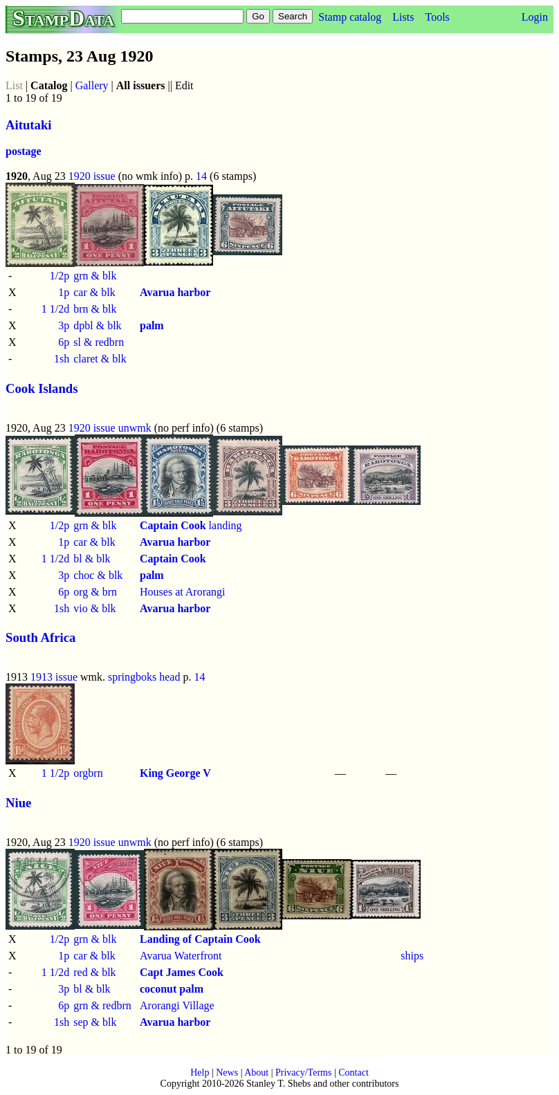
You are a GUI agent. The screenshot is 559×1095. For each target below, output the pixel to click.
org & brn (95, 592)
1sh (61, 359)
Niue (18, 802)
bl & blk (91, 558)
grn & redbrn (102, 1005)
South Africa (40, 637)
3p (63, 325)
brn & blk (94, 309)
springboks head (144, 677)
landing (191, 525)
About (256, 1072)
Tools (437, 17)
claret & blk (99, 359)
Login (535, 17)
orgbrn (87, 773)
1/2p (59, 276)
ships (412, 955)
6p (63, 342)
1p (63, 292)
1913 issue (53, 677)
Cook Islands (41, 388)
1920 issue (92, 176)
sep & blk (94, 1022)
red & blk (94, 972)
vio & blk (94, 608)
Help (199, 1072)
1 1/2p (55, 773)
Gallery (92, 85)
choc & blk (97, 575)
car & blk (94, 292)
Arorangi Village (177, 1005)
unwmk (135, 428)
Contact (353, 1072)
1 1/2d (55, 309)
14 (201, 176)
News (227, 1072)
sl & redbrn (98, 342)
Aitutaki (29, 125)
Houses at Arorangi (183, 592)
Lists (403, 17)
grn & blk (94, 276)
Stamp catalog (349, 17)
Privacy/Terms (303, 1072)
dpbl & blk (97, 325)
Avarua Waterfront (181, 955)
